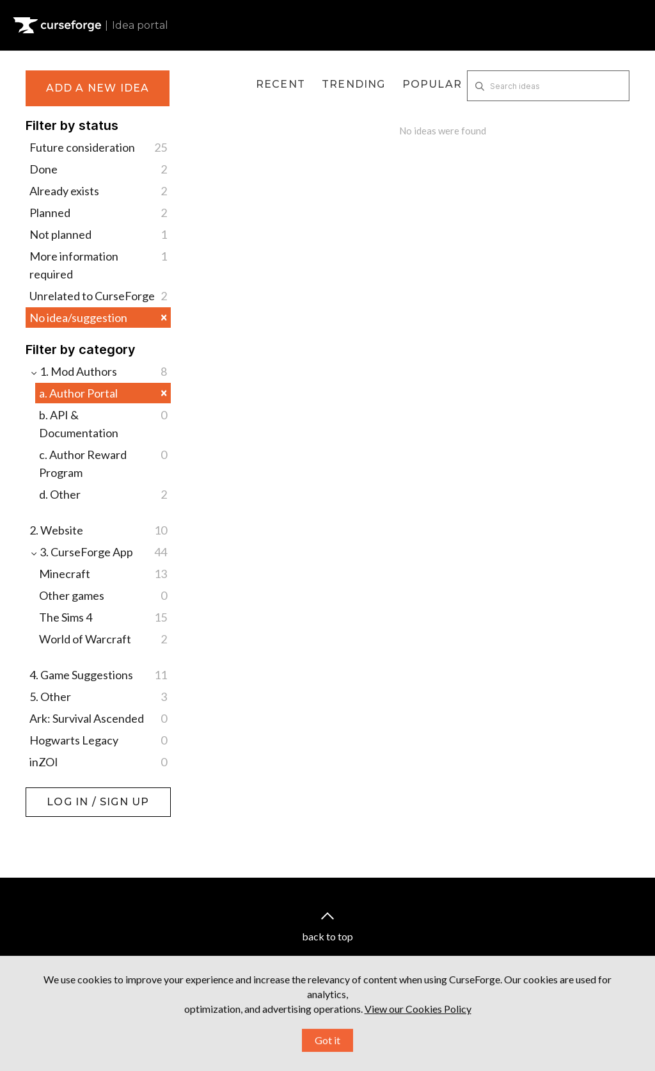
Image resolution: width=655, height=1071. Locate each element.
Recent (280, 84)
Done (98, 169)
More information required (98, 264)
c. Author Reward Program (103, 462)
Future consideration (98, 147)
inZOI (98, 762)
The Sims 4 (103, 617)
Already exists (98, 191)
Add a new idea (98, 88)
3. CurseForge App (98, 552)
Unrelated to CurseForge (98, 296)
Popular (432, 84)
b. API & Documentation (103, 423)
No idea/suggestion (98, 317)
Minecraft (103, 574)
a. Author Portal (103, 392)
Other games (103, 595)
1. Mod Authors (98, 371)
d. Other (103, 494)
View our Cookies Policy (418, 1037)
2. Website (98, 530)
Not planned (98, 234)
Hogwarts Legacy (98, 740)
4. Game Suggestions (98, 675)
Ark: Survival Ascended (98, 718)
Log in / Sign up (58, 794)
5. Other (98, 696)
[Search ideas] (548, 85)
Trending (354, 84)
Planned (98, 212)
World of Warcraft (103, 639)
